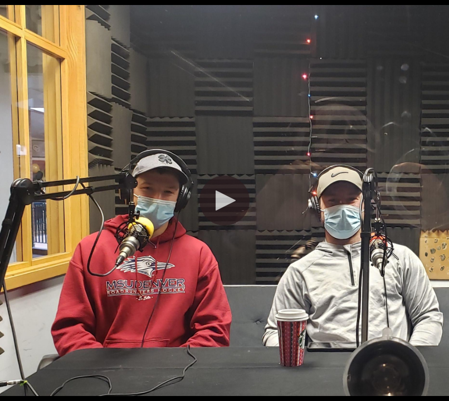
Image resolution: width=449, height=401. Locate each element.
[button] (224, 200)
